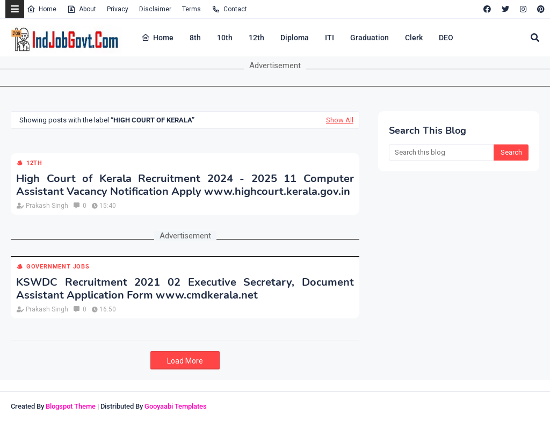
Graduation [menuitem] (369, 37)
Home (41, 9)
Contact (229, 9)
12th (34, 162)
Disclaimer (155, 9)
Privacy (117, 9)
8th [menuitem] (195, 37)
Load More (185, 361)
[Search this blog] (441, 152)
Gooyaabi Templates (175, 406)
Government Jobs (58, 266)
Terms (191, 9)
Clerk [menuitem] (414, 37)
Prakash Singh (47, 205)
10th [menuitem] (225, 37)
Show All (339, 120)
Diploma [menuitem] (294, 37)
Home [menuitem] (157, 37)
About (81, 9)
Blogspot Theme (71, 406)
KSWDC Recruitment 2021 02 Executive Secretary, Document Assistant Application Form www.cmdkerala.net (185, 289)
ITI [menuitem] (329, 37)
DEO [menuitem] (446, 37)
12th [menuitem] (256, 37)
